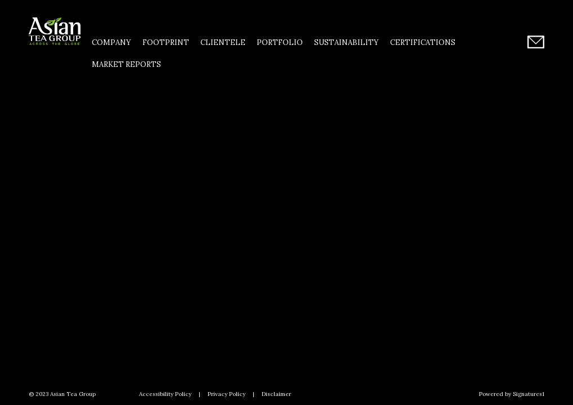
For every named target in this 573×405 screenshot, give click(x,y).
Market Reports (126, 64)
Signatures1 (528, 394)
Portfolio (280, 42)
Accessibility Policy (165, 394)
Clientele (222, 42)
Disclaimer (276, 394)
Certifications (422, 42)
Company (111, 42)
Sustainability (346, 42)
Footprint (165, 42)
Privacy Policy (226, 394)
